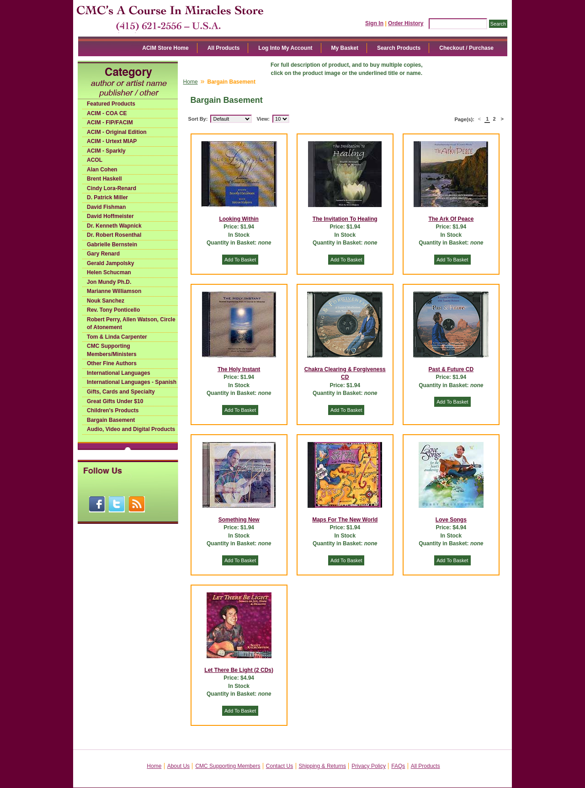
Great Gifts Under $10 (115, 401)
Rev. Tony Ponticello (113, 310)
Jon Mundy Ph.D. (109, 282)
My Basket (344, 48)
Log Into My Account (285, 48)
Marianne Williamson (114, 291)
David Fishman (106, 207)
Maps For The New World (345, 519)
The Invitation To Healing (345, 219)
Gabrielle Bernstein (112, 244)
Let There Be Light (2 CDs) (238, 670)
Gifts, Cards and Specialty (121, 392)
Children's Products (113, 410)
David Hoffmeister (110, 216)
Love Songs (451, 519)
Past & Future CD (451, 369)
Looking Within (239, 219)
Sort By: (198, 119)
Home (190, 82)
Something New (239, 519)
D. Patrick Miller (107, 197)
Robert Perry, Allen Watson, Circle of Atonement (131, 323)
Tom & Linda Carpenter (117, 337)
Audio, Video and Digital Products (131, 429)
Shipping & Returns (322, 766)
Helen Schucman (109, 272)
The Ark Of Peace (450, 219)
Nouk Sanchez (105, 301)
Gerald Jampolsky (110, 263)
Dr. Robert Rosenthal (114, 235)
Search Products (398, 48)
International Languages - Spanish (131, 382)
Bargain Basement (111, 420)
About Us (178, 766)
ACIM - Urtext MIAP (112, 141)
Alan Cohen (102, 169)
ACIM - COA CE (107, 113)
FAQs (398, 766)
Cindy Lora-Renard (111, 188)
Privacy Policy (368, 766)
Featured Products (111, 104)
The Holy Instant (239, 369)
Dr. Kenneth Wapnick (114, 226)
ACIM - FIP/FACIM (110, 122)
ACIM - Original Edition (117, 132)
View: (263, 119)
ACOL (94, 160)
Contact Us (279, 766)
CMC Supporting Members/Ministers (112, 350)
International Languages (118, 373)
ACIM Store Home (165, 48)
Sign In (374, 23)
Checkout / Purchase (466, 48)
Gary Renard (103, 253)
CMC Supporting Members (227, 766)
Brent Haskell (104, 179)
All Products (223, 48)
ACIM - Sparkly (106, 151)
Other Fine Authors (112, 363)
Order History (405, 23)
